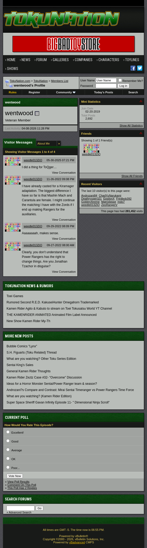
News (26, 60)
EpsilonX (109, 198)
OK (13, 459)
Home (11, 60)
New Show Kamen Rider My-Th (28, 321)
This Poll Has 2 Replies (22, 488)
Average (16, 450)
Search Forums (18, 499)
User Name (87, 80)
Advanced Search (20, 512)
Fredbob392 (123, 198)
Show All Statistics (131, 125)
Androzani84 (89, 195)
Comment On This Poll (22, 484)
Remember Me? (130, 80)
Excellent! (17, 432)
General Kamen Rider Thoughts (28, 371)
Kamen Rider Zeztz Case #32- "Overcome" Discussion (44, 377)
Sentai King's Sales (19, 365)
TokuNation (41, 80)
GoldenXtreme (90, 201)
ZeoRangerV (109, 204)
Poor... (15, 467)
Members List (59, 80)
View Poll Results (19, 481)
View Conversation (64, 172)
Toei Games (14, 296)
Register (34, 92)
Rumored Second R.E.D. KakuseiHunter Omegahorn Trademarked (52, 302)
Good (14, 441)
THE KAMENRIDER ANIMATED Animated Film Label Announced (51, 315)
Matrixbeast (108, 201)
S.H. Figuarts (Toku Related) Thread (31, 352)
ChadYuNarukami (110, 195)
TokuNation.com (20, 80)
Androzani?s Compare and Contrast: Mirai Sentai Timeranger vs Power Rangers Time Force (70, 390)
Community (66, 92)
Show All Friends (132, 176)
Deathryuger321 (91, 198)
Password (86, 85)
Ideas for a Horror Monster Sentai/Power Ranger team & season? (51, 384)
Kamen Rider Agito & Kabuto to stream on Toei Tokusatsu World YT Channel (59, 308)
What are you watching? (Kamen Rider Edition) (38, 396)
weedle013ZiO (33, 160)
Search (133, 92)
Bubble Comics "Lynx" (21, 346)
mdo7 (121, 201)
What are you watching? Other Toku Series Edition (41, 359)
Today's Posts (103, 92)
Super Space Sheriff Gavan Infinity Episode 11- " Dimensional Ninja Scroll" (58, 402)
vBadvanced (77, 542)
